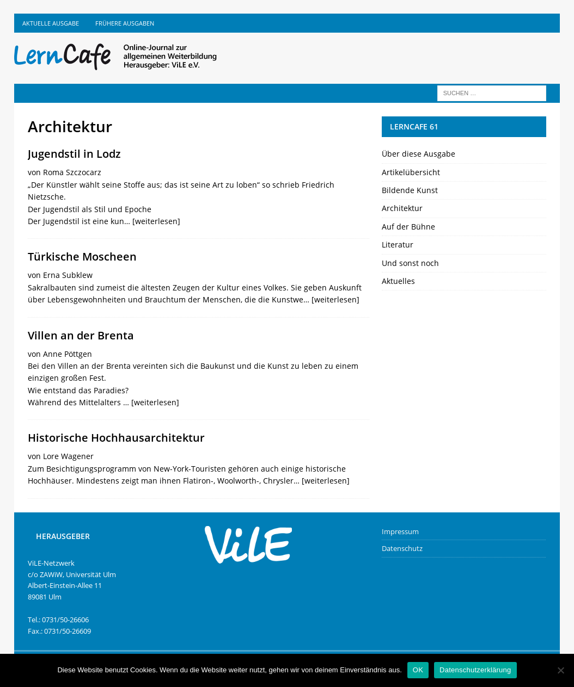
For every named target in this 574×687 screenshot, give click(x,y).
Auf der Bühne (408, 226)
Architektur (402, 208)
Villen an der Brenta (81, 335)
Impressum (400, 531)
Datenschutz (402, 548)
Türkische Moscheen (82, 256)
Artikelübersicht (411, 172)
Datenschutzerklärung (475, 670)
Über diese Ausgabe (418, 153)
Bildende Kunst (410, 190)
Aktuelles (398, 281)
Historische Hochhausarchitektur (116, 437)
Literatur (397, 244)
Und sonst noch (410, 263)
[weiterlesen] (156, 221)
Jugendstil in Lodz (74, 153)
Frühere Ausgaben (124, 23)
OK (418, 670)
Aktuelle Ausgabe (50, 23)
